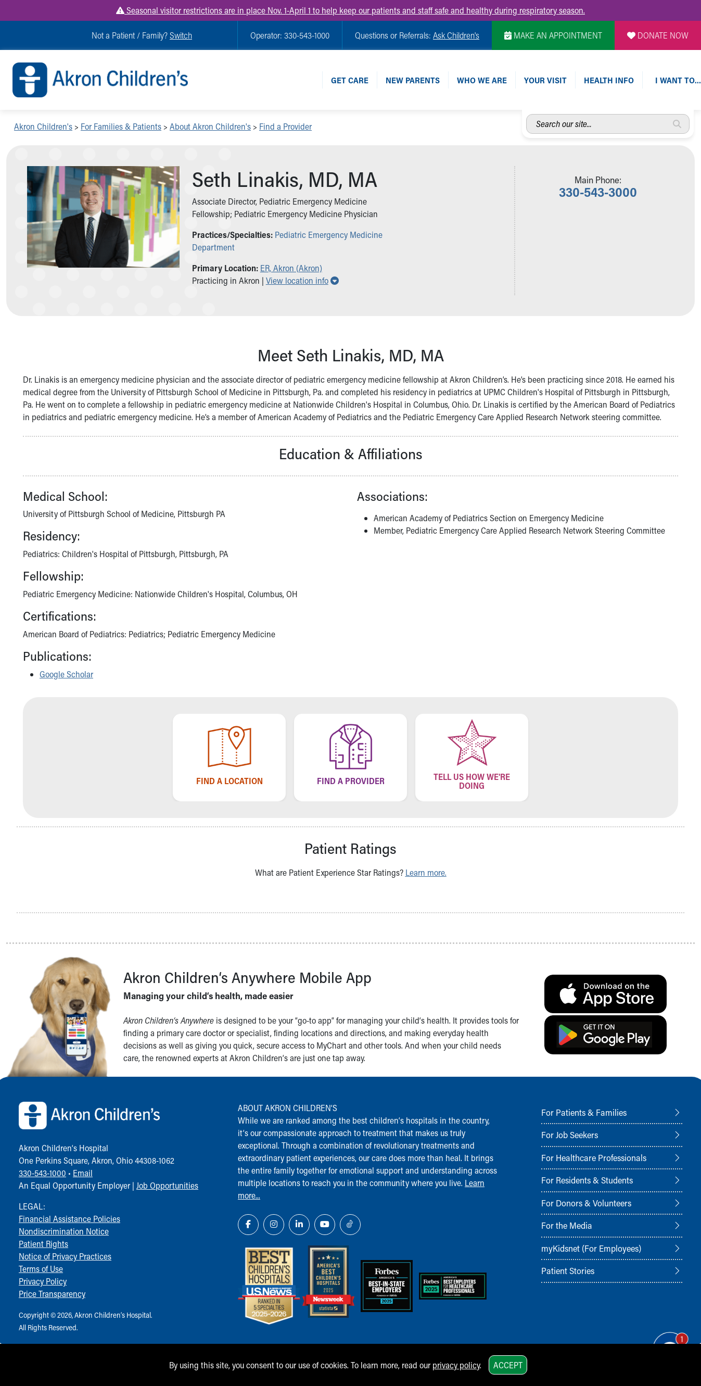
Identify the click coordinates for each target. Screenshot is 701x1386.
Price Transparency (52, 1293)
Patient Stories (567, 1270)
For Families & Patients (121, 126)
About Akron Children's (210, 126)
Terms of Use (41, 1268)
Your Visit (545, 79)
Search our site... (526, 114)
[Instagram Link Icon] (273, 1224)
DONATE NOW (658, 35)
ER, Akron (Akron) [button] (291, 267)
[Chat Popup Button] (663, 1340)
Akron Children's (43, 126)
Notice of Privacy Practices (65, 1256)
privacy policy (456, 1364)
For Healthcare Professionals (593, 1157)
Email (83, 1172)
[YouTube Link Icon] (324, 1224)
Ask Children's (456, 35)
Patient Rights (43, 1243)
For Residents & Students (587, 1180)
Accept (507, 1364)
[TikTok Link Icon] (350, 1224)
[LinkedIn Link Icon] (299, 1224)
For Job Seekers (569, 1134)
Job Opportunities (167, 1185)
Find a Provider (285, 126)
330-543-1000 (42, 1172)
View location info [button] (302, 280)
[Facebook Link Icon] (248, 1224)
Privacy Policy (43, 1281)
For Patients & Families (584, 1112)
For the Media (566, 1225)
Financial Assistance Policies (69, 1218)
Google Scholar (66, 674)
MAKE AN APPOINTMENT (553, 35)
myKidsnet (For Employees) (591, 1248)
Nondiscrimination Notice (64, 1231)
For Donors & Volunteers (586, 1202)
